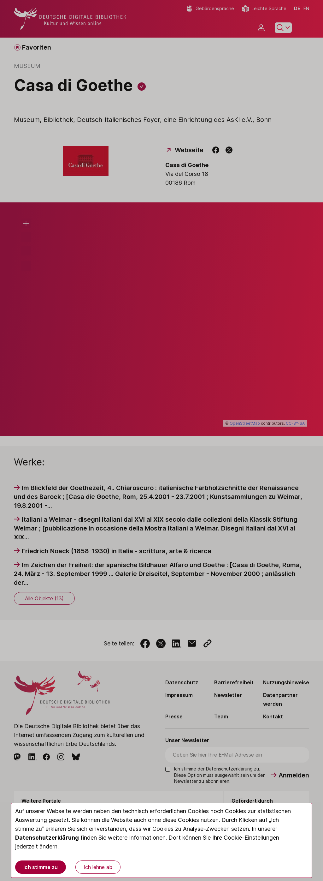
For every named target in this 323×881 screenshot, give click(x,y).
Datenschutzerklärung (47, 837)
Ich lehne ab (98, 867)
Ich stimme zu (40, 867)
